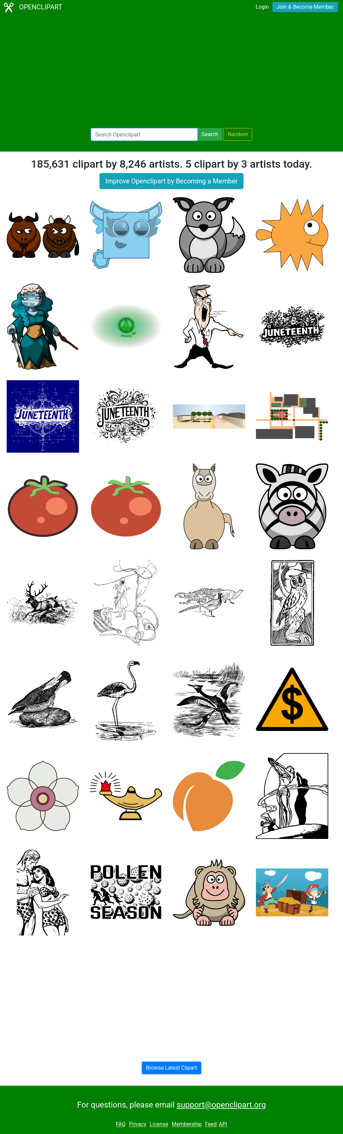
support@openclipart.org (221, 1105)
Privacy (137, 1124)
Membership (186, 1124)
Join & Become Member (305, 7)
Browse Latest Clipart (171, 1068)
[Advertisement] (171, 72)
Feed (211, 1124)
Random (238, 134)
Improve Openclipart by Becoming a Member (171, 181)
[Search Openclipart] (144, 134)
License (159, 1124)
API (223, 1124)
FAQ (121, 1124)
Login (262, 7)
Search (210, 134)
